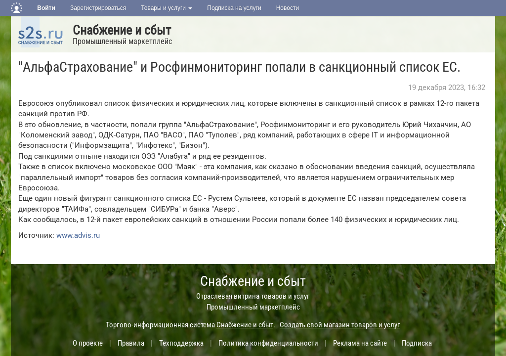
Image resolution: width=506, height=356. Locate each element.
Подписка (417, 343)
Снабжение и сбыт (122, 30)
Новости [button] (287, 7)
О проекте (88, 343)
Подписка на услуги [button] (234, 7)
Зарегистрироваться (98, 7)
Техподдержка (181, 343)
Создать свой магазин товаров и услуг (340, 324)
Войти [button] (46, 7)
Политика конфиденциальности (268, 343)
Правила (131, 343)
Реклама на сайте (360, 343)
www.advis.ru (78, 235)
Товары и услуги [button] (166, 7)
